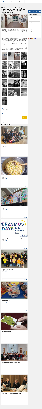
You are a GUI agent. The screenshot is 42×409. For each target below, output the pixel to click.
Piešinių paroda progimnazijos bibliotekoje (9, 207)
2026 (31, 17)
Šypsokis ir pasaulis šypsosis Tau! (7, 269)
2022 (31, 29)
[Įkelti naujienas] (11, 1)
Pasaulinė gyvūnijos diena (6, 300)
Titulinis (2, 4)
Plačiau (25, 155)
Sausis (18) (32, 20)
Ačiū (24, 117)
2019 (31, 36)
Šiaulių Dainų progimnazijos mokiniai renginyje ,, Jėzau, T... (11, 362)
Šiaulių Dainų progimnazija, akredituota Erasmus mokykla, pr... (12, 238)
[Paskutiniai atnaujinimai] (20, 1)
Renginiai (9, 4)
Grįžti (3, 122)
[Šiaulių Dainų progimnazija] (3, 1)
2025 (31, 22)
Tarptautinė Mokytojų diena (6, 331)
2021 (31, 31)
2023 (31, 27)
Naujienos (5, 4)
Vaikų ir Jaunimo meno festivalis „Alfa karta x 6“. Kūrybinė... (12, 144)
